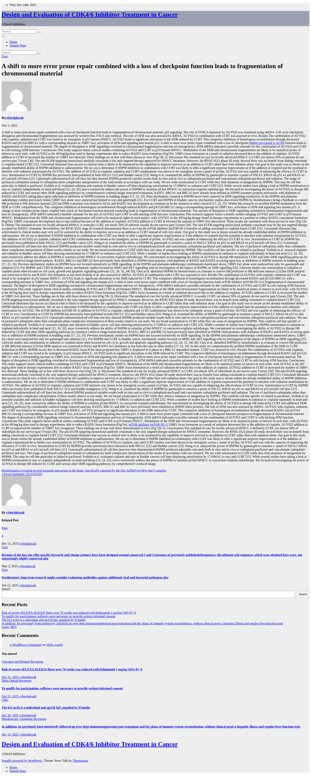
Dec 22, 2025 (10, 677)
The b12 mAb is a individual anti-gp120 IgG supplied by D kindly (44, 620)
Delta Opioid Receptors (17, 680)
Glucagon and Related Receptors (22, 661)
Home (13, 42)
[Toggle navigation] (3, 36)
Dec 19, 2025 (10, 734)
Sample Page (18, 45)
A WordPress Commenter (26, 644)
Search (6, 589)
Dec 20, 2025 (10, 715)
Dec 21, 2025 (10, 696)
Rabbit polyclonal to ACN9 (267, 143)
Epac (5, 56)
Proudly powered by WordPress (22, 760)
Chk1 (5, 700)
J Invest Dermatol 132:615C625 (22, 474)
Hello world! (55, 644)
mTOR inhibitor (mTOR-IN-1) (148, 424)
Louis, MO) (9, 627)
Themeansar (80, 760)
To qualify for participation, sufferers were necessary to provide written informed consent (58, 616)
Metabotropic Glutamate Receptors (24, 719)
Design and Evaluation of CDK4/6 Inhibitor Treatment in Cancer (90, 14)
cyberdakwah (14, 117)
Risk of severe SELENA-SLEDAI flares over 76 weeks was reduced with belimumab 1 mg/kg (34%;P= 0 (69, 612)
